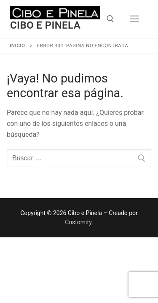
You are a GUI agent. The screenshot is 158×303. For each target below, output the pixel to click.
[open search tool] (110, 19)
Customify (78, 222)
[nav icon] (134, 19)
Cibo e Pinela (45, 25)
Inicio (17, 45)
